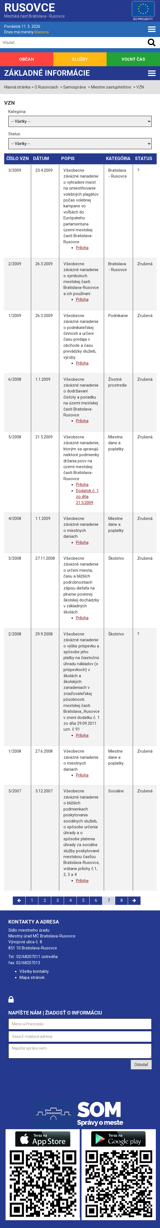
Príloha (82, 247)
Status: (14, 134)
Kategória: (17, 111)
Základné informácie (47, 73)
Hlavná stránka (17, 87)
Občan (26, 59)
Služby (80, 59)
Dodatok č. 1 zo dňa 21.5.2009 (87, 496)
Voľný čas (133, 59)
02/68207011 (28, 956)
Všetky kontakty (34, 971)
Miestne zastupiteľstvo (111, 87)
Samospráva (74, 87)
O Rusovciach (46, 87)
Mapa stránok (32, 977)
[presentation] (50, 1071)
